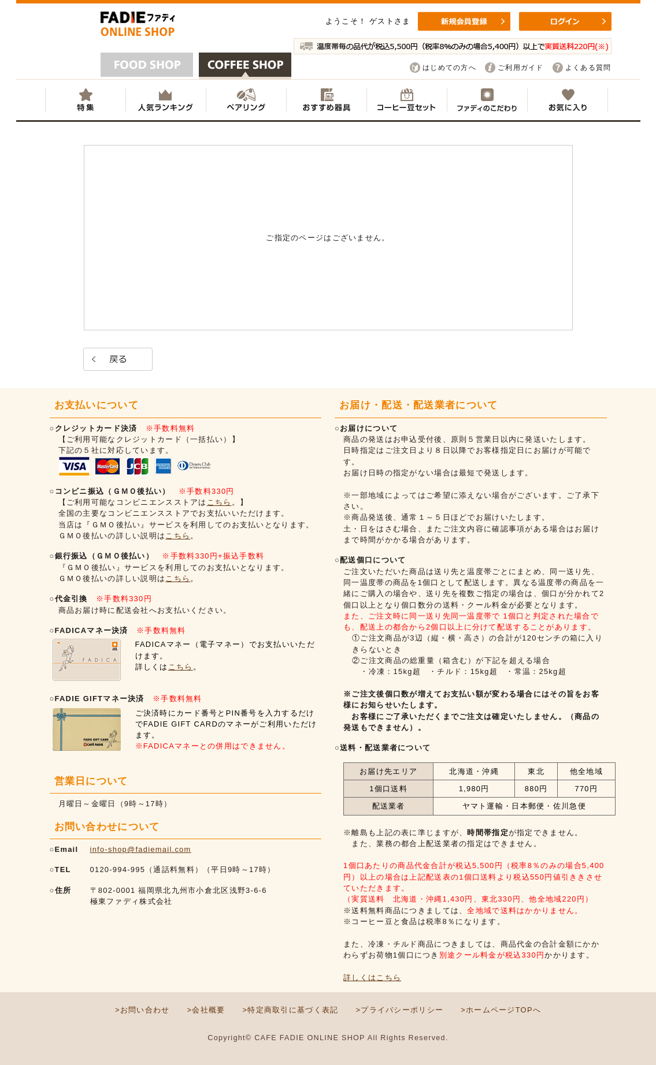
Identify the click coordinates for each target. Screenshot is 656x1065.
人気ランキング (165, 100)
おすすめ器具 (326, 100)
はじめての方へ (449, 68)
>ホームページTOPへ (501, 1010)
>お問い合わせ (142, 1010)
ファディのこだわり (487, 100)
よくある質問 (588, 68)
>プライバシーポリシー (399, 1010)
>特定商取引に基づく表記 (290, 1010)
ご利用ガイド (521, 68)
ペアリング (246, 100)
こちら (219, 502)
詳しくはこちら (372, 977)
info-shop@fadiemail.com (140, 849)
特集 (85, 100)
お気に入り (567, 100)
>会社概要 (206, 1010)
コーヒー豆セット (406, 100)
